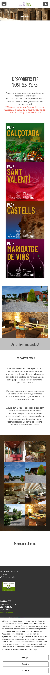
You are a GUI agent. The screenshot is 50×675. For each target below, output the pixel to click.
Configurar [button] (25, 657)
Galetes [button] (3, 574)
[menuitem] (25, 571)
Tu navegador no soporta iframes (28, 50)
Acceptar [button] (26, 670)
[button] (25, 4)
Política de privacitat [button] (9, 571)
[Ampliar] (14, 451)
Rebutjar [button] (25, 664)
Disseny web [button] (7, 577)
